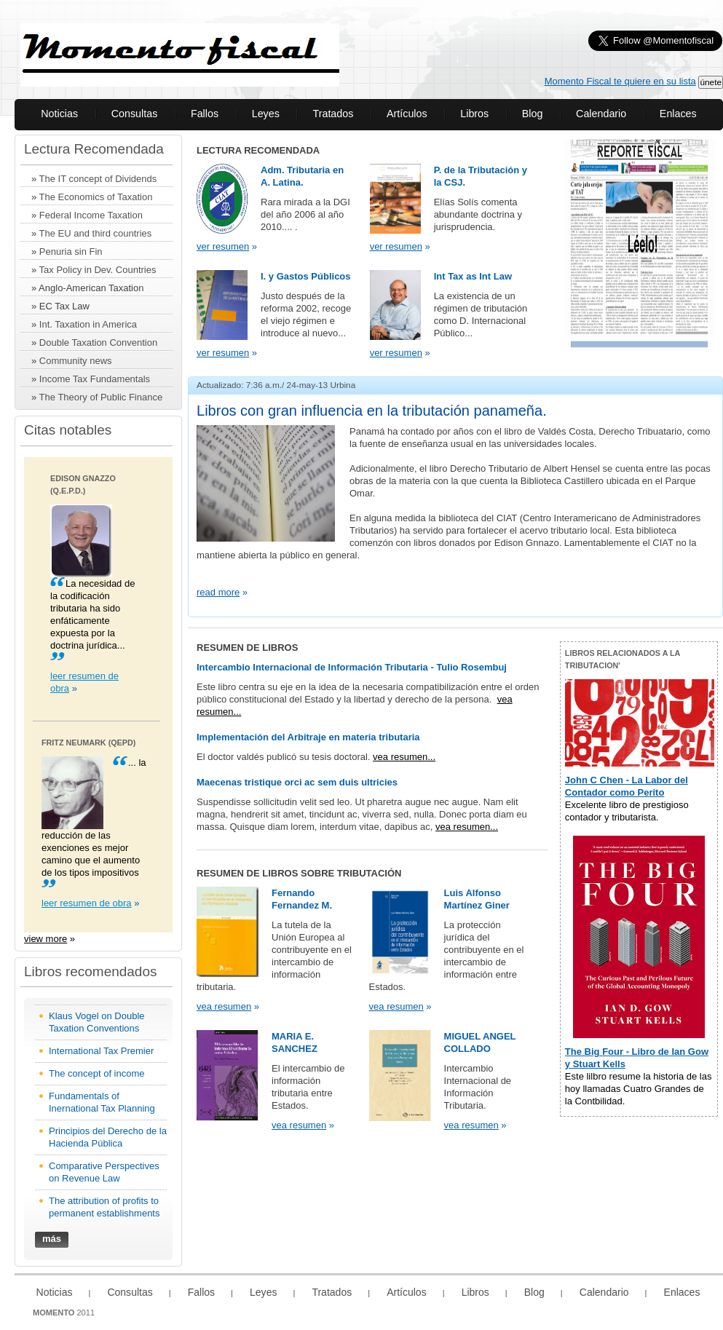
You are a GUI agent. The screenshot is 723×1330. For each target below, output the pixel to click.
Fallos (204, 113)
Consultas (134, 113)
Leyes (266, 113)
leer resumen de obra (87, 903)
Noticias (59, 113)
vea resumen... (404, 756)
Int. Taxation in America (88, 324)
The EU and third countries (95, 233)
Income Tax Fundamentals (94, 378)
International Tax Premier (101, 1050)
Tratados (332, 113)
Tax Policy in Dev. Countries (98, 269)
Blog (532, 113)
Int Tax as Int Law (473, 276)
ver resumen (223, 246)
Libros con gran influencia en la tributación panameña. (372, 411)
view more (45, 938)
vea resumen (224, 1006)
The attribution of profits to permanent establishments (104, 1207)
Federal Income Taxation (91, 215)
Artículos (407, 113)
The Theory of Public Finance (101, 397)
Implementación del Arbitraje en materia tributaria (308, 737)
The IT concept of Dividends (98, 178)
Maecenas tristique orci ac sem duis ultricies (297, 782)
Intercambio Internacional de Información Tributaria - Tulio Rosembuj (352, 667)
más (51, 1238)
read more (218, 592)
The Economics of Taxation (96, 196)
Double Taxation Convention (98, 342)
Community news (75, 360)
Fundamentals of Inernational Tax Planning (102, 1102)
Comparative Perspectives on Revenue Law (104, 1172)
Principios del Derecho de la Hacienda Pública (108, 1137)
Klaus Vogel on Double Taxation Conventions (97, 1022)
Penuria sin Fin (71, 251)
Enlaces (678, 113)
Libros (474, 113)
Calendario (601, 113)
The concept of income (97, 1073)
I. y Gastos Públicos (306, 276)
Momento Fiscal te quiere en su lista (620, 81)
